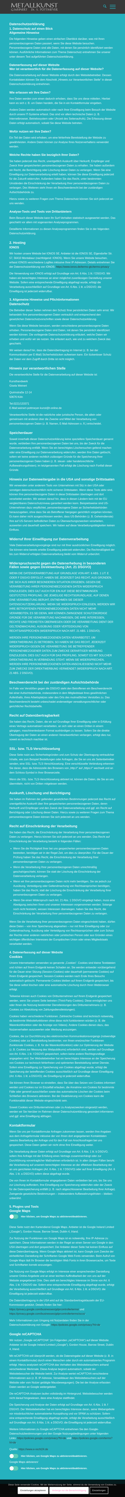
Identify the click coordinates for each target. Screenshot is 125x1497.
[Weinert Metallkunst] (51, 7)
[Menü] (111, 7)
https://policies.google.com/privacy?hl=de (75, 1324)
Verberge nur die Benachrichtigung (69, 1490)
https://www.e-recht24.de (33, 1449)
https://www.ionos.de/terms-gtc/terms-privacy (82, 266)
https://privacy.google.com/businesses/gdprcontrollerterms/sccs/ (47, 1313)
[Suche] (103, 7)
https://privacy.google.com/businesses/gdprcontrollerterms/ (44, 1309)
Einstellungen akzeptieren (33, 1490)
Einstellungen (99, 1490)
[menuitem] (103, 7)
